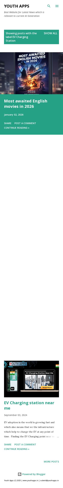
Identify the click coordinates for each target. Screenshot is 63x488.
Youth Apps (16, 6)
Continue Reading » (16, 127)
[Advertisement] (31, 252)
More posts (51, 461)
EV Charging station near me (29, 405)
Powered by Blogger (32, 474)
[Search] (49, 6)
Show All (50, 33)
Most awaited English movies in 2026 (25, 103)
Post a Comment (25, 123)
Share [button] (7, 123)
